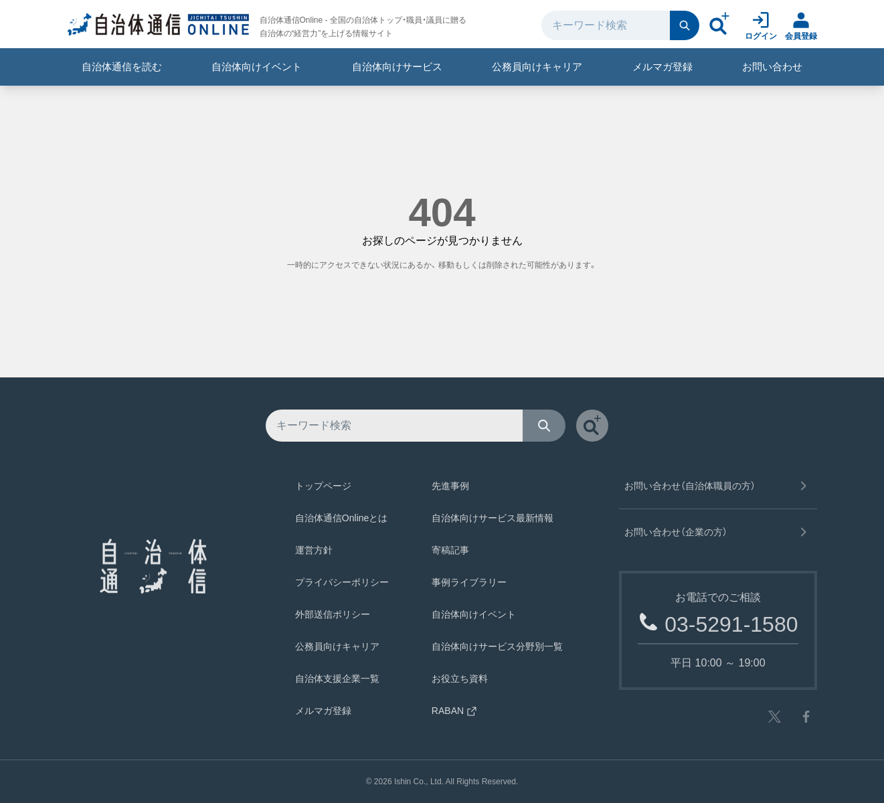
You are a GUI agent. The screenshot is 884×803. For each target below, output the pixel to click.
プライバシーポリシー (342, 582)
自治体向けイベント (256, 66)
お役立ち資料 (460, 678)
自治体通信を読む (122, 66)
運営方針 (314, 550)
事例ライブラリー (469, 582)
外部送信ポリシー (332, 614)
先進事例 (450, 485)
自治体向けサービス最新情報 (492, 518)
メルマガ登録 (662, 66)
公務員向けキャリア (537, 66)
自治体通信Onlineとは (341, 518)
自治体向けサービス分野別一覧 (497, 646)
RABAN (454, 710)
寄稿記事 (450, 550)
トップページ (323, 485)
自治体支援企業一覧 (337, 678)
